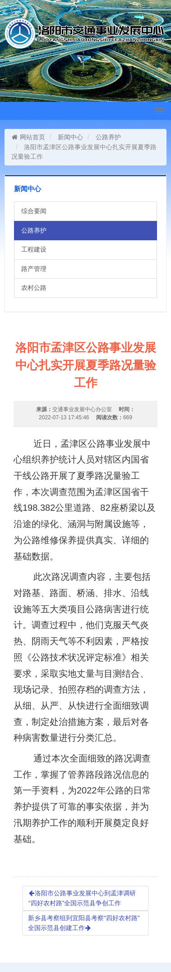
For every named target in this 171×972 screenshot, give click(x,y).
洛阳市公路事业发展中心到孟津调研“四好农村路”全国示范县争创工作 (82, 898)
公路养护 (108, 137)
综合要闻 (33, 211)
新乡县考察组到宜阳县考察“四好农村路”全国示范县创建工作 (83, 922)
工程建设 (33, 249)
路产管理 (33, 268)
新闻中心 (70, 137)
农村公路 (33, 287)
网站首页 (28, 137)
